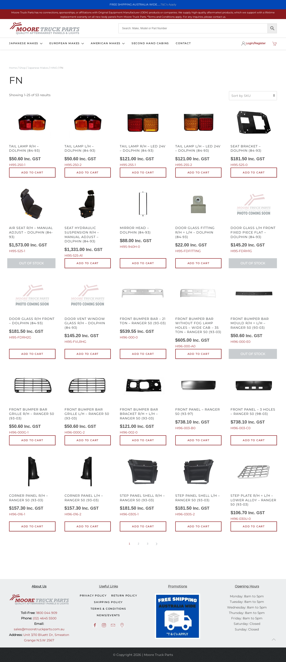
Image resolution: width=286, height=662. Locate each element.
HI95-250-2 (88, 136)
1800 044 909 (46, 613)
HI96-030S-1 (143, 485)
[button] (274, 639)
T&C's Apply (168, 4)
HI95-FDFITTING (198, 220)
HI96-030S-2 (198, 485)
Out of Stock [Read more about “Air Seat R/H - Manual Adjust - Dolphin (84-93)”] (31, 263)
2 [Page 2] (138, 543)
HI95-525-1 (32, 220)
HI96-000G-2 (88, 401)
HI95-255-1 (143, 136)
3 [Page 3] (147, 543)
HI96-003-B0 (198, 399)
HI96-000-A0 (198, 312)
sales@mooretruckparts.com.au (39, 629)
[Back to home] (44, 28)
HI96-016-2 (88, 485)
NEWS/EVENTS (108, 615)
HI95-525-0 (254, 136)
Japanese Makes (38, 67)
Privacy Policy (93, 595)
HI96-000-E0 (254, 310)
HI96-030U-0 (254, 487)
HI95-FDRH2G (32, 308)
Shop (22, 67)
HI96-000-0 (143, 308)
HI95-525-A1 (88, 222)
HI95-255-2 (198, 136)
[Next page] (156, 543)
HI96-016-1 (32, 485)
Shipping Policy (108, 602)
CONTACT (183, 43)
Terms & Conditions (108, 608)
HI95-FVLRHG (88, 310)
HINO (53, 67)
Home (13, 67)
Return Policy (124, 595)
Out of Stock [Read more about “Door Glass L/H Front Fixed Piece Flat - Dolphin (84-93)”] (252, 263)
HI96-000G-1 (32, 401)
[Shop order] (253, 95)
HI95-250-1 (32, 136)
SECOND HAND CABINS (150, 43)
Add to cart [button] (32, 172)
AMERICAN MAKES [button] (108, 43)
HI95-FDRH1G (254, 220)
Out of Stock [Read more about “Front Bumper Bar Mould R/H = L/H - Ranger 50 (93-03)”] (252, 354)
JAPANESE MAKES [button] (26, 43)
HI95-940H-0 (143, 218)
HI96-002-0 (143, 401)
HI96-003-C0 (254, 399)
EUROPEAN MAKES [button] (66, 43)
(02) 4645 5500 (44, 618)
